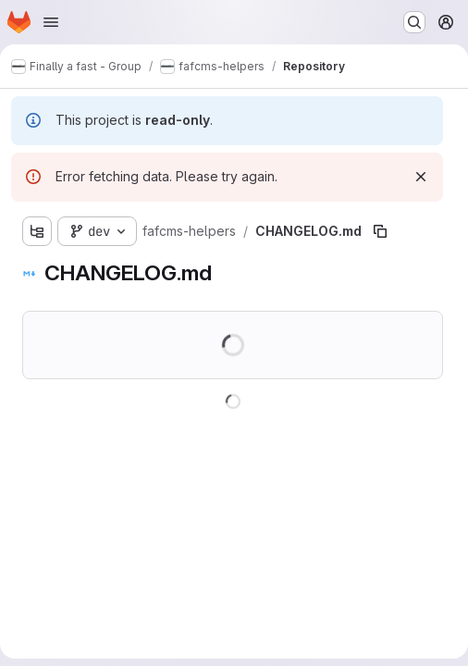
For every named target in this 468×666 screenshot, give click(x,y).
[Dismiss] (421, 177)
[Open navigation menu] (51, 22)
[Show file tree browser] (37, 231)
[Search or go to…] (414, 22)
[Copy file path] (380, 231)
